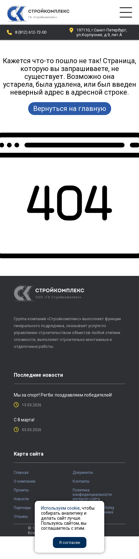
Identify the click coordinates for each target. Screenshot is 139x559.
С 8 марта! (24, 419)
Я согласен (69, 542)
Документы (83, 472)
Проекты (21, 490)
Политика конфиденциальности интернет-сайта (92, 494)
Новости (21, 499)
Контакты (81, 481)
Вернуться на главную (69, 108)
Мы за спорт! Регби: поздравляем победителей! (63, 394)
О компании (24, 481)
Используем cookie (60, 508)
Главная (21, 472)
